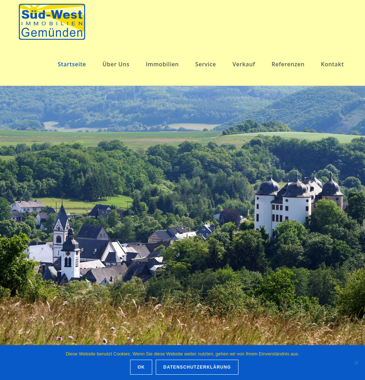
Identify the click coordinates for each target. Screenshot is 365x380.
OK (141, 367)
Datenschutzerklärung (197, 367)
